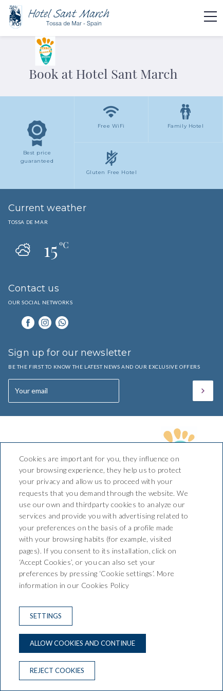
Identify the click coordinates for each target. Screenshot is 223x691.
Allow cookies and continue (82, 643)
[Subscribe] (203, 391)
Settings (46, 616)
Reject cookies (57, 670)
